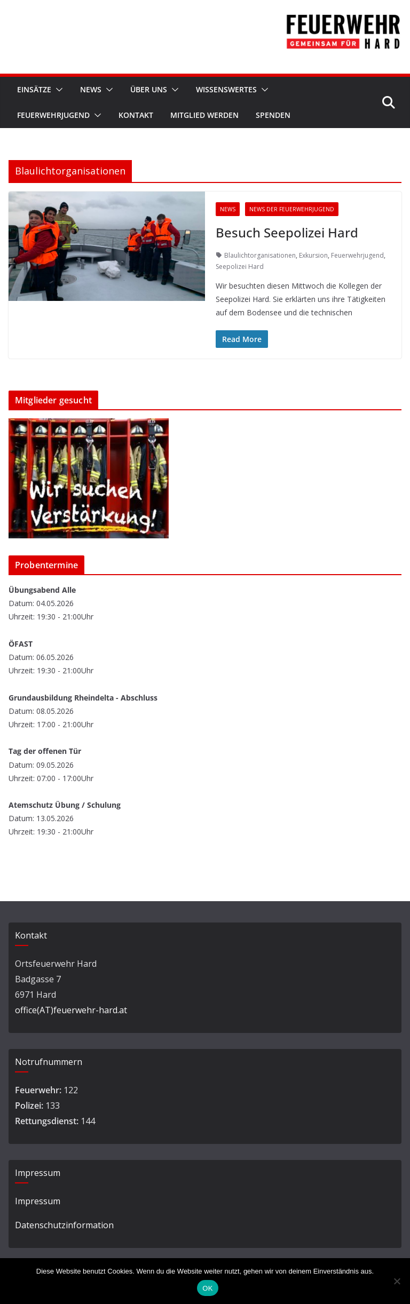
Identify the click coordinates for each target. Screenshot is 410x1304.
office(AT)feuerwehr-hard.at (71, 1010)
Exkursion (313, 255)
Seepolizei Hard (240, 266)
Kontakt (136, 115)
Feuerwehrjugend (53, 115)
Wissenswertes (226, 89)
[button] (57, 89)
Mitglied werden (204, 115)
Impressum (37, 1201)
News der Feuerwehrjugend (291, 209)
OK (207, 1288)
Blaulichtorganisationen (260, 255)
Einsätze (34, 89)
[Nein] (396, 1281)
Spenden (273, 115)
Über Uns (148, 89)
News (90, 89)
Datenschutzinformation (64, 1225)
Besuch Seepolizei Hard (287, 232)
